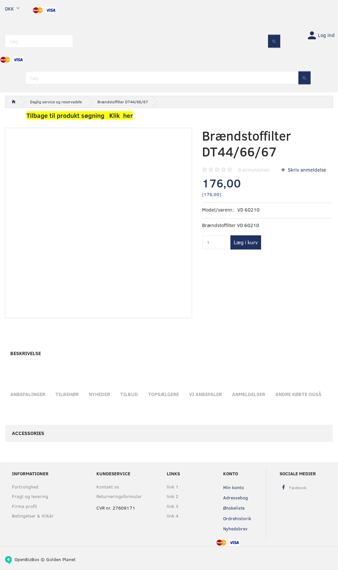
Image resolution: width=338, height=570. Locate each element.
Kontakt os (107, 487)
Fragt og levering (30, 496)
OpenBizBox (27, 559)
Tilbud (129, 394)
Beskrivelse (25, 353)
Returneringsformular (118, 496)
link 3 (172, 506)
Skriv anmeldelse (306, 169)
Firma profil (24, 506)
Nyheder (99, 394)
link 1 (173, 487)
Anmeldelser (248, 394)
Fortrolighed (25, 487)
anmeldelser (254, 169)
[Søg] (274, 41)
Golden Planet (61, 559)
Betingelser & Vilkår (33, 516)
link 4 (173, 516)
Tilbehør (67, 394)
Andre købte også (298, 394)
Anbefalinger (27, 394)
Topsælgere (163, 394)
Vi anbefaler (205, 394)
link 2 (172, 496)
